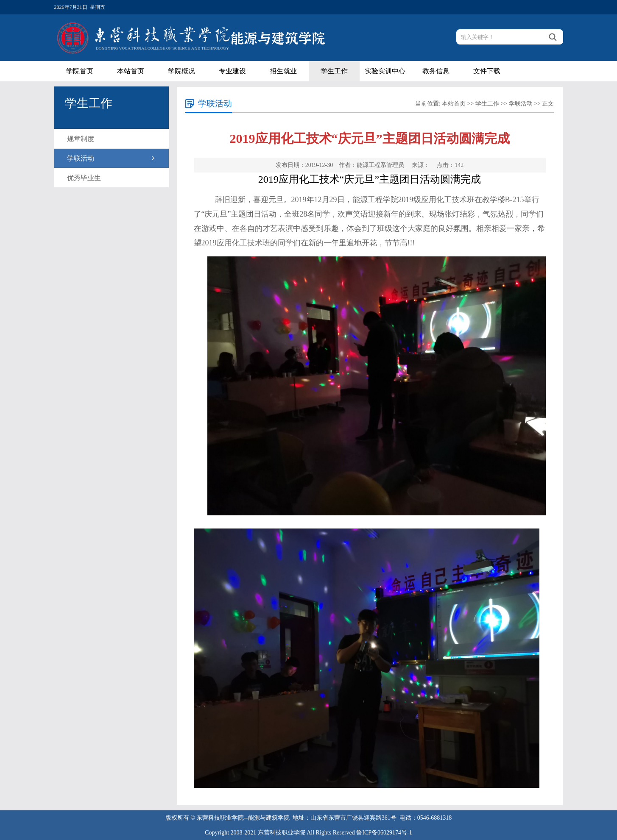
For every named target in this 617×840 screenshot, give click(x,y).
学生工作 (334, 71)
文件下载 (486, 71)
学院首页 (79, 71)
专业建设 (232, 71)
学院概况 (181, 71)
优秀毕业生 (84, 177)
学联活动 (80, 158)
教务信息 (435, 71)
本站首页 (130, 71)
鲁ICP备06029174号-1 (383, 832)
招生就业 (283, 71)
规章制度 (80, 138)
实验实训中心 (385, 71)
